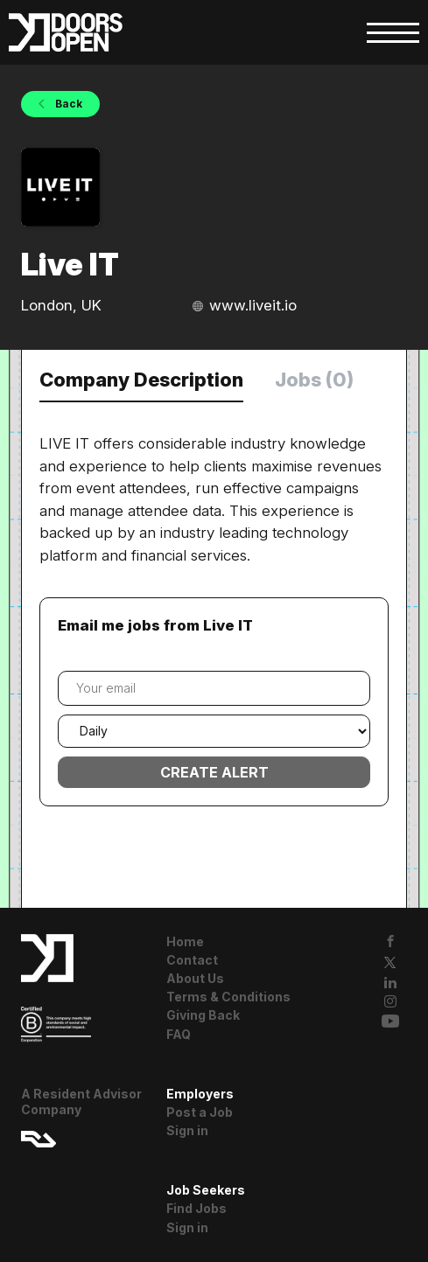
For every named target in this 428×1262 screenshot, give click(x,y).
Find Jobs (196, 1208)
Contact (192, 959)
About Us (195, 978)
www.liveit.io (253, 305)
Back (67, 103)
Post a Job (199, 1112)
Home (185, 941)
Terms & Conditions (228, 996)
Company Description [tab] (141, 379)
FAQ (178, 1034)
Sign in (187, 1130)
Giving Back (203, 1015)
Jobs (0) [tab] (314, 379)
